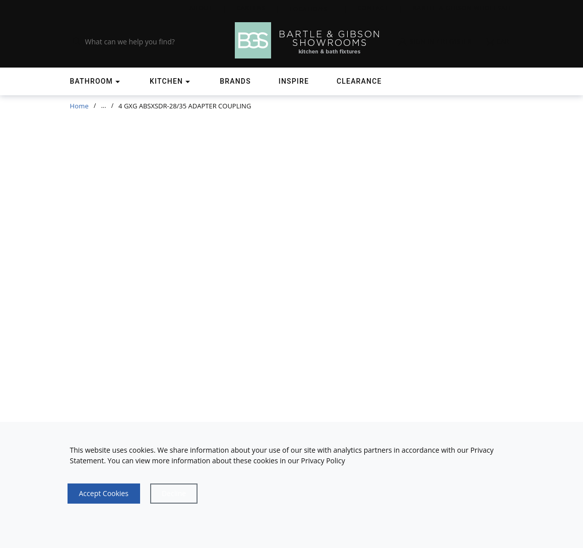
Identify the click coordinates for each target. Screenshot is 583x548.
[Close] (174, 493)
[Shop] (96, 81)
